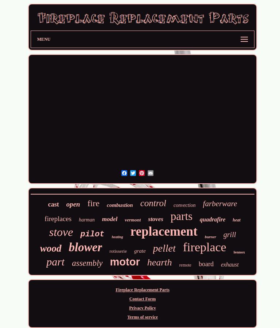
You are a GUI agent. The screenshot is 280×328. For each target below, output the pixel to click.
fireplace (204, 247)
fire (94, 203)
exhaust (230, 264)
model (110, 219)
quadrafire (212, 219)
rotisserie (118, 251)
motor (125, 262)
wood (51, 248)
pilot (92, 234)
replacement (164, 231)
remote (185, 265)
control (153, 203)
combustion (120, 205)
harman (87, 220)
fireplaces (57, 219)
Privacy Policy (142, 308)
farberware (220, 203)
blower (85, 247)
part (55, 262)
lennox (239, 252)
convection (185, 205)
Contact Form (142, 298)
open (73, 204)
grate (140, 251)
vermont (133, 220)
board (206, 264)
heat (236, 220)
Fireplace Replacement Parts (143, 289)
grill (229, 235)
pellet (164, 248)
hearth (159, 262)
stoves (155, 219)
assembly (87, 263)
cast (53, 204)
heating (117, 237)
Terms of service (142, 317)
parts (181, 216)
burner (210, 237)
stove (61, 232)
